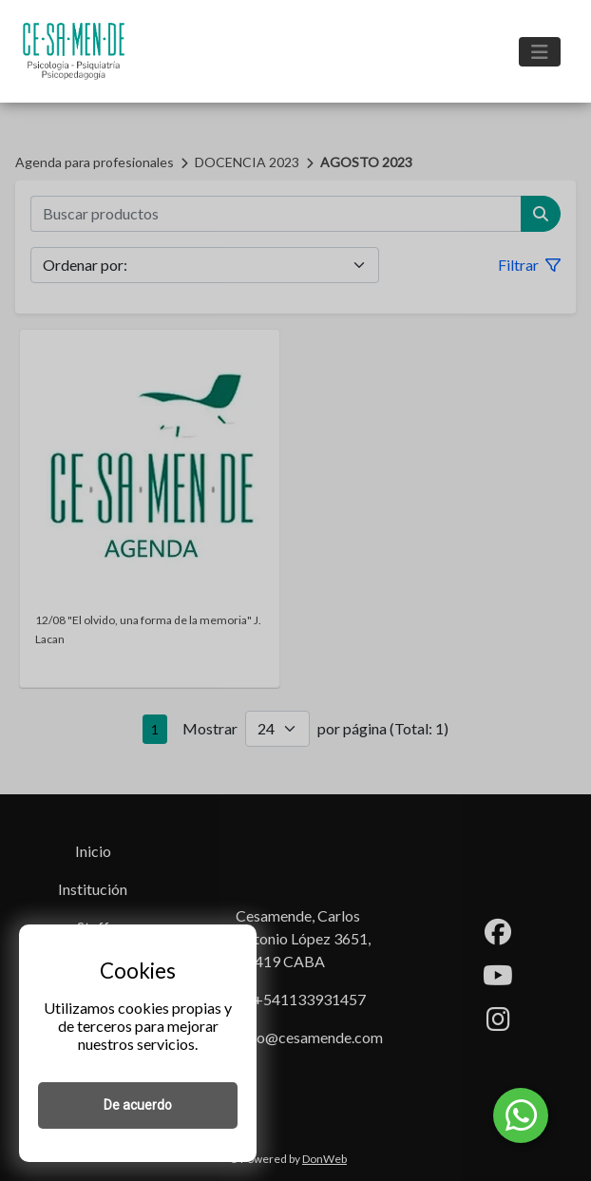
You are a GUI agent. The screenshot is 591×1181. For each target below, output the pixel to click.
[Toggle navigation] (540, 52)
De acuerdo (138, 1105)
